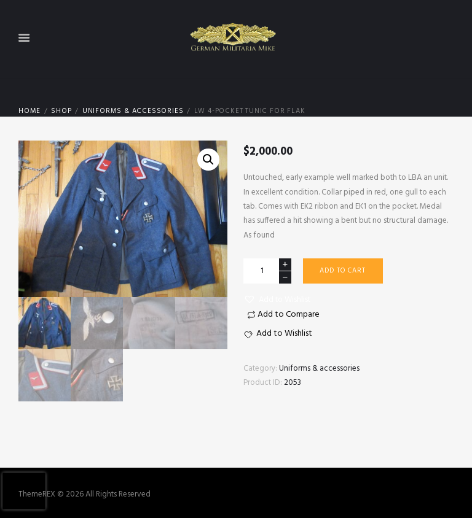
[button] (276, 300)
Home (29, 111)
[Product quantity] (267, 271)
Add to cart (343, 270)
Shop (61, 111)
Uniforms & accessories (133, 111)
